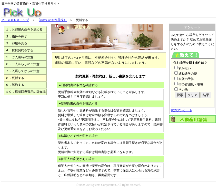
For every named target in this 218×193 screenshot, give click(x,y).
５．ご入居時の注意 (19, 57)
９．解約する (15, 85)
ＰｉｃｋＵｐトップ (15, 20)
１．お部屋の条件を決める (24, 29)
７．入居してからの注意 (22, 71)
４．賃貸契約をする (19, 50)
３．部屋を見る (16, 43)
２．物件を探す (16, 36)
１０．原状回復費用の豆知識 (26, 92)
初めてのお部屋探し (53, 20)
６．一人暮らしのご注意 (22, 64)
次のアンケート (181, 110)
